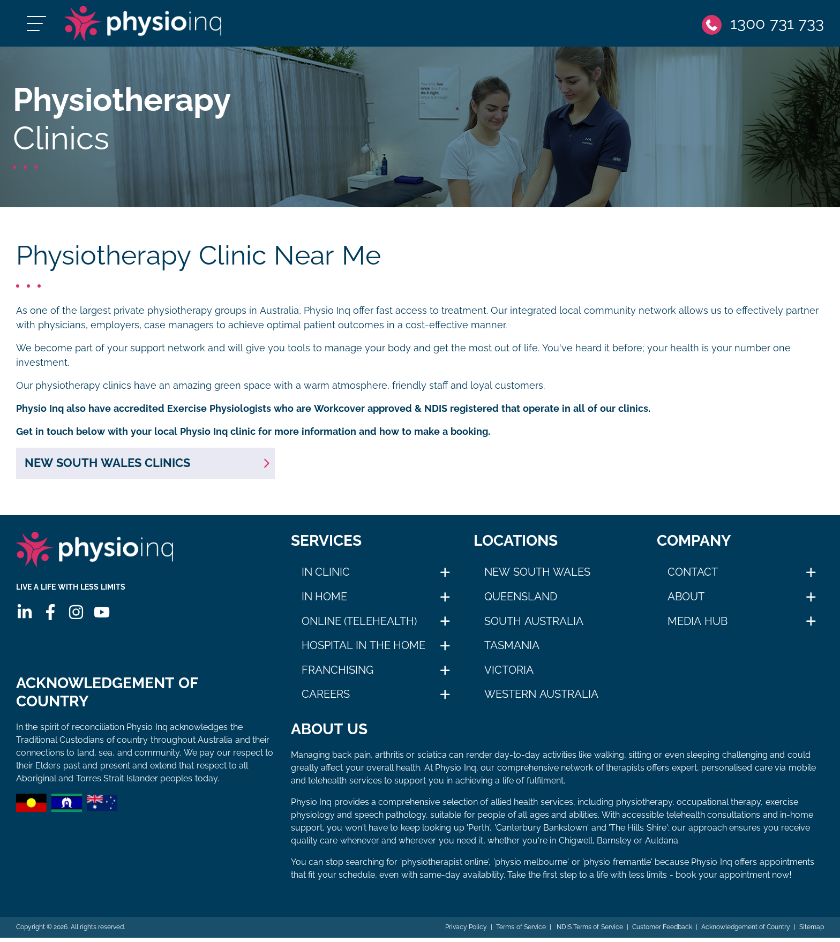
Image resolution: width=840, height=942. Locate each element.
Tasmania (511, 649)
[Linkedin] (24, 620)
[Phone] (762, 25)
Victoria (509, 674)
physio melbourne (531, 866)
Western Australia (541, 698)
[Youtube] (101, 620)
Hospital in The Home (363, 649)
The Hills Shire (638, 832)
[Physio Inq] (153, 25)
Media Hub (698, 625)
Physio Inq (327, 315)
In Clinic (326, 576)
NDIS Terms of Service (588, 931)
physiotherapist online (445, 866)
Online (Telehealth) (359, 625)
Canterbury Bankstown (541, 832)
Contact (693, 576)
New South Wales (537, 576)
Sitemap (811, 931)
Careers (326, 698)
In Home (325, 601)
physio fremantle (617, 866)
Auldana (661, 844)
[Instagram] (76, 620)
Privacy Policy (465, 931)
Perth (478, 832)
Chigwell (575, 844)
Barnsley (614, 844)
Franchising (337, 674)
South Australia (533, 625)
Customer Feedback (662, 931)
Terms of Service (520, 931)
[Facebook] (50, 620)
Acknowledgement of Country (745, 931)
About (686, 601)
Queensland (520, 601)
